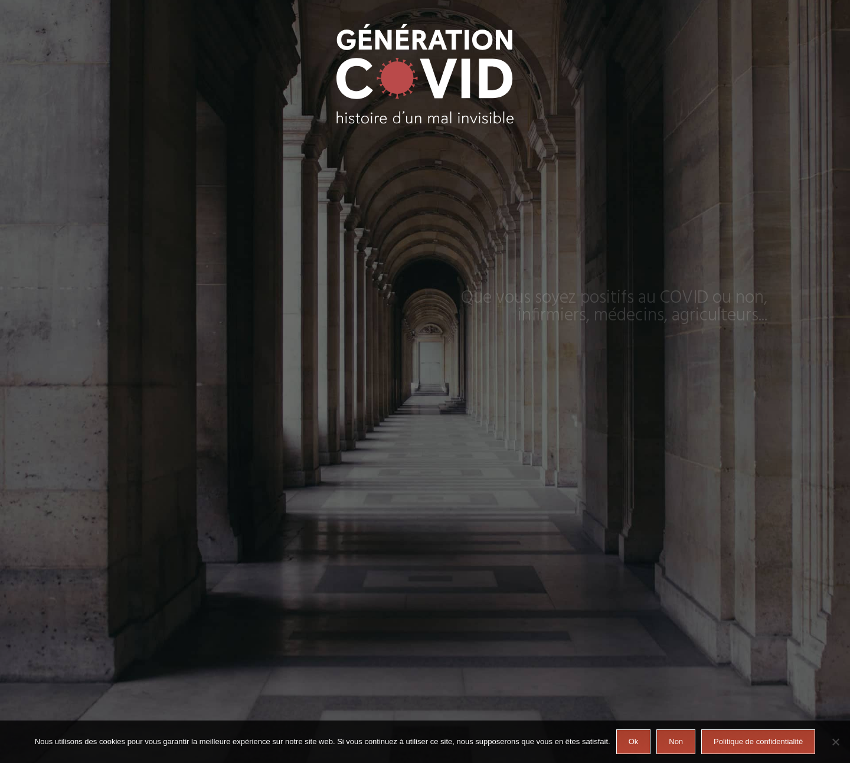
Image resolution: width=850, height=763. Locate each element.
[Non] (835, 742)
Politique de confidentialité (758, 741)
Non (676, 741)
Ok (634, 741)
